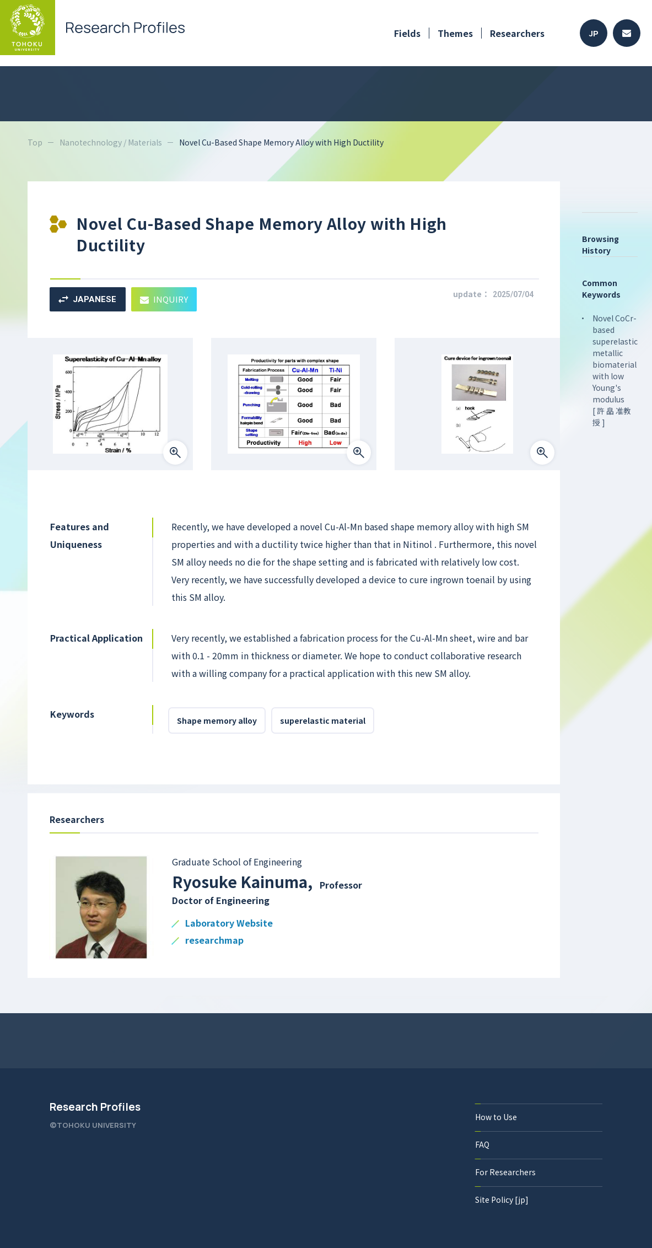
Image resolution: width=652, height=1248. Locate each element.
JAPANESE (87, 299)
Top (35, 142)
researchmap (214, 940)
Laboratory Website (229, 923)
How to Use (496, 1116)
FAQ (482, 1144)
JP (594, 33)
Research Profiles (95, 1107)
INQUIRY (164, 299)
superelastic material (322, 720)
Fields (407, 33)
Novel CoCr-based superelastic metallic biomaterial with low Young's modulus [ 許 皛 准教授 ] (615, 370)
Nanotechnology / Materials (111, 142)
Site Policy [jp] (502, 1199)
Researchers (517, 33)
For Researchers (505, 1171)
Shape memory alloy (217, 720)
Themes (455, 33)
